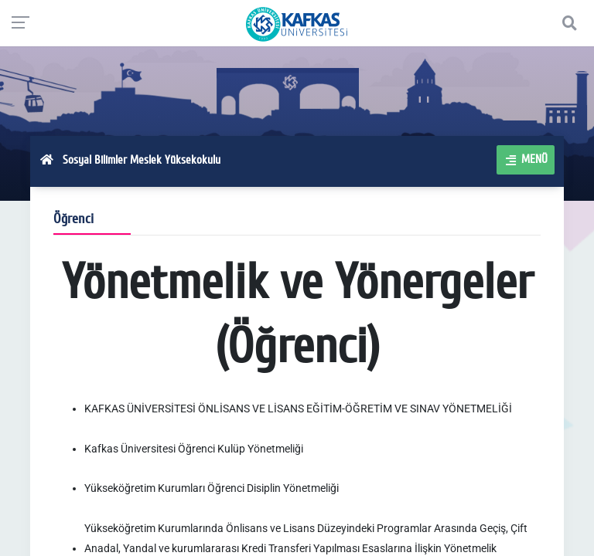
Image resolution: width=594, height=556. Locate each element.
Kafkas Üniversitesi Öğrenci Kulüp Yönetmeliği (193, 448)
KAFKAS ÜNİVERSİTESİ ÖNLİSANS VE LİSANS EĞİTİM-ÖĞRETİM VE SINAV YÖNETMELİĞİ (298, 408)
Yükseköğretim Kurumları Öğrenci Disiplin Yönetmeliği (211, 488)
